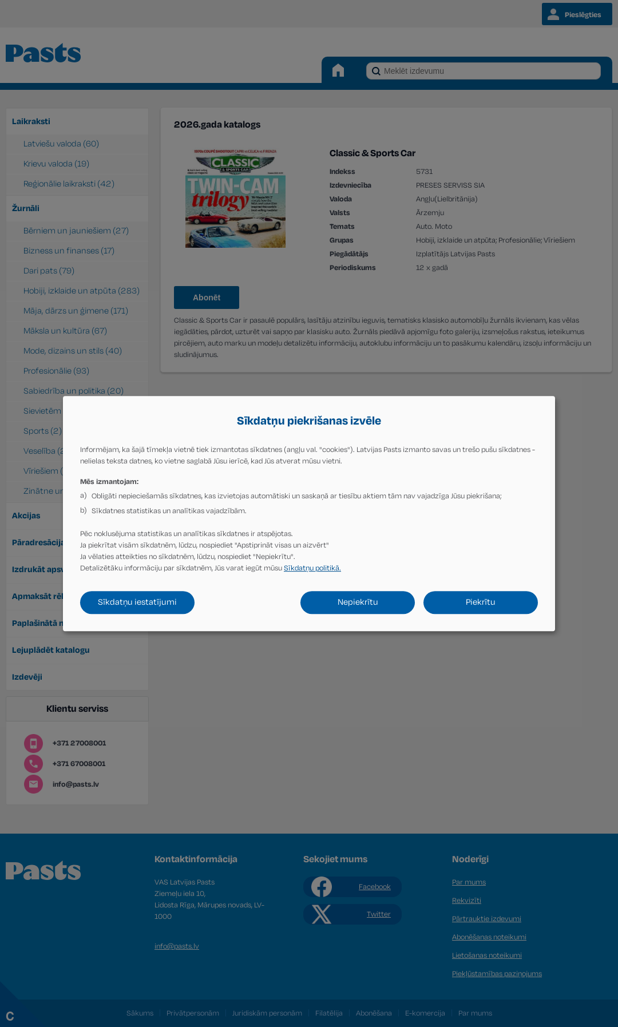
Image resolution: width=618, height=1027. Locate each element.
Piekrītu (481, 602)
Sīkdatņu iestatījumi (137, 602)
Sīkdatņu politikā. (312, 568)
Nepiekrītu (357, 602)
